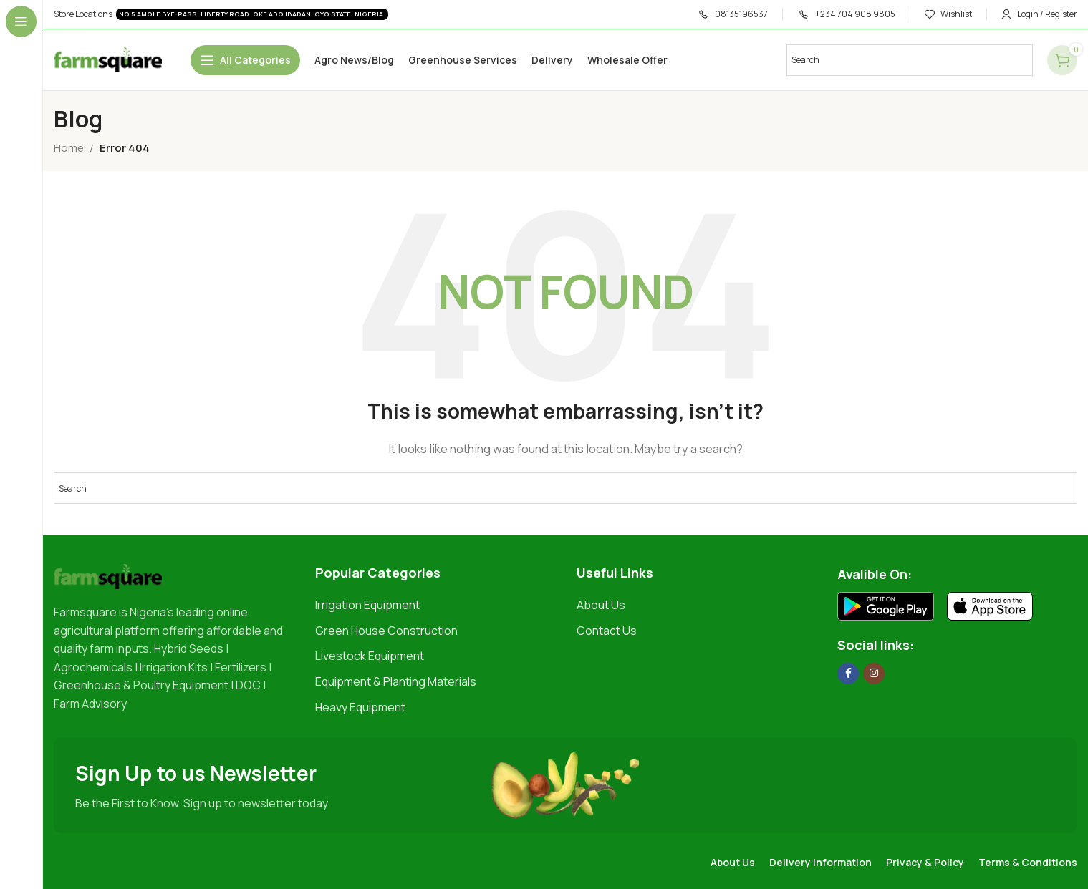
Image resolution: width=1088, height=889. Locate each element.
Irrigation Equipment (367, 605)
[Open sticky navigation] (245, 60)
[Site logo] (108, 59)
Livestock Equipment (369, 656)
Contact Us (607, 630)
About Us (601, 605)
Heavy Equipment (360, 707)
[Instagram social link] (874, 673)
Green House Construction (386, 630)
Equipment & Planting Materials (395, 681)
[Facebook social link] (848, 673)
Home (69, 147)
